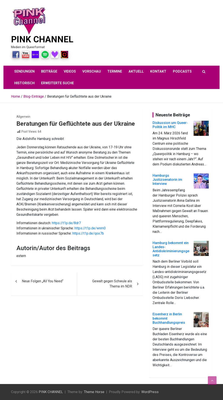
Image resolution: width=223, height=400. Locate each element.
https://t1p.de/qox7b (88, 233)
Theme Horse (94, 392)
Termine (114, 71)
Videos (70, 71)
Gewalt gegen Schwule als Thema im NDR (112, 283)
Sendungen (24, 71)
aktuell (136, 71)
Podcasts (182, 71)
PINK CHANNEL (42, 39)
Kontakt (158, 71)
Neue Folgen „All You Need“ (42, 281)
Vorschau (91, 71)
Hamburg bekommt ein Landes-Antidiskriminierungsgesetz (171, 249)
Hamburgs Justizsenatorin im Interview (167, 179)
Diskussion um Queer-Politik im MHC (170, 125)
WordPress (150, 392)
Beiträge (49, 71)
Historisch (24, 83)
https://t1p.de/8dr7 (66, 223)
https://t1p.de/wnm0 (90, 228)
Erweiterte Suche (57, 83)
